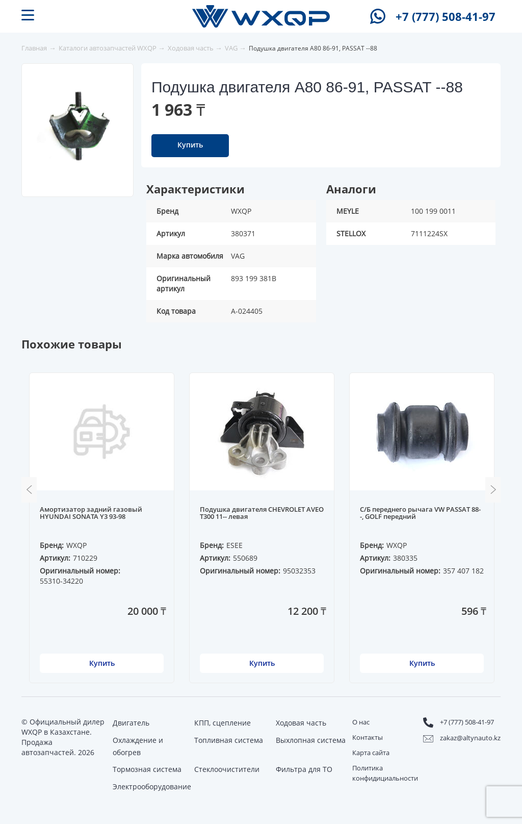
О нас (361, 722)
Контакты (367, 737)
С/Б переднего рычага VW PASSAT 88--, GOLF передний (420, 513)
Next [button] (493, 490)
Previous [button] (29, 490)
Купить (190, 144)
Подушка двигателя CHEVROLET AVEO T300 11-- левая (262, 513)
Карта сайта (370, 752)
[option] (78, 125)
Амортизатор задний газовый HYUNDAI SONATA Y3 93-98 (91, 513)
